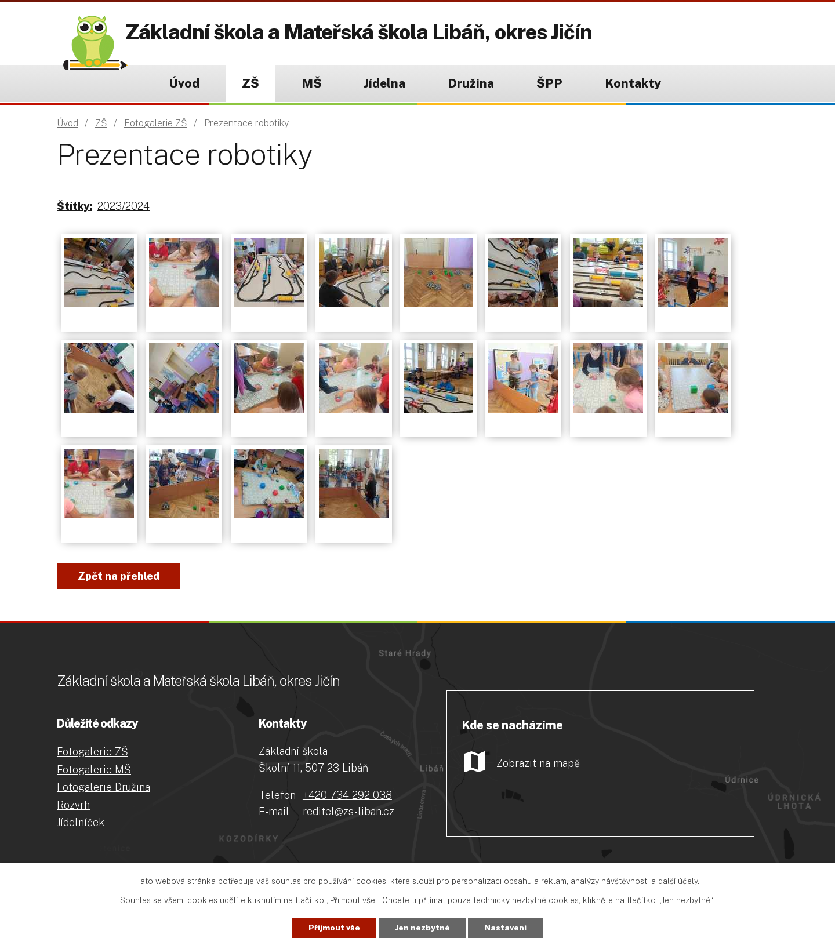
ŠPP (549, 83)
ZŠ (250, 83)
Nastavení (506, 927)
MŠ (312, 83)
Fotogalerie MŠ (94, 769)
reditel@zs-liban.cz (348, 811)
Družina (471, 83)
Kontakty (633, 83)
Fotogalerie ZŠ (155, 123)
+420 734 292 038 (347, 795)
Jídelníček (80, 822)
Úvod (184, 83)
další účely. (678, 881)
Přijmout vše (334, 927)
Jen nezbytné (422, 927)
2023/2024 (123, 206)
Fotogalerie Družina (103, 787)
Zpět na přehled (118, 576)
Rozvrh (73, 805)
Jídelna (384, 83)
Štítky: (74, 206)
